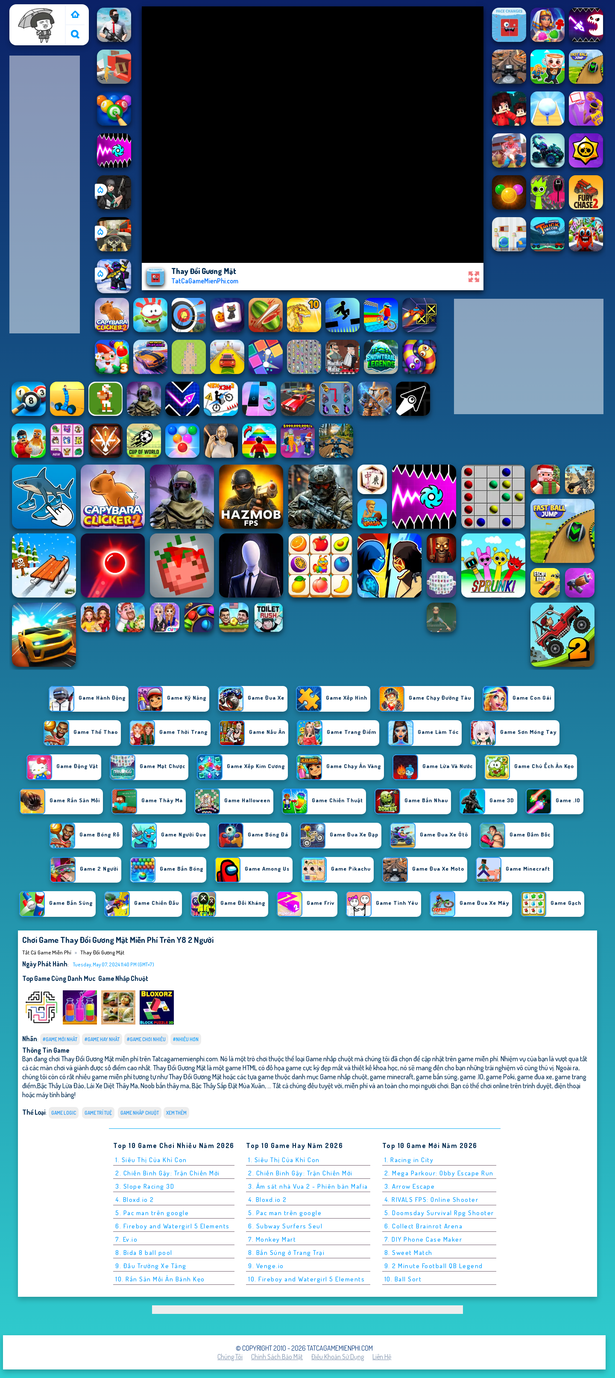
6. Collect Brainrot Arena (423, 1226)
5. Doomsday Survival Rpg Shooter (439, 1213)
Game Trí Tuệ (98, 1113)
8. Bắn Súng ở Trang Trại (286, 1252)
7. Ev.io (126, 1239)
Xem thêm (176, 1113)
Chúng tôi (230, 1356)
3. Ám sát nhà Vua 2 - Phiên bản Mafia (308, 1186)
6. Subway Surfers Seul (285, 1226)
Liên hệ (381, 1356)
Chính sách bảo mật (277, 1356)
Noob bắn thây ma (165, 1085)
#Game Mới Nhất (60, 1039)
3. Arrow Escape (409, 1186)
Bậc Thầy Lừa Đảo (60, 1085)
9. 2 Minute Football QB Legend (433, 1266)
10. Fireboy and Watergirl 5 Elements (306, 1279)
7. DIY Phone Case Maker (423, 1239)
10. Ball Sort (403, 1279)
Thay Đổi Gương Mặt (102, 952)
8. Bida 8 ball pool (144, 1252)
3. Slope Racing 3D (144, 1186)
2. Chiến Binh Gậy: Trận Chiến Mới (167, 1173)
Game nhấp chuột (123, 978)
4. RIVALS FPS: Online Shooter (431, 1199)
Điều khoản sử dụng (337, 1356)
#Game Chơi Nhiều (146, 1039)
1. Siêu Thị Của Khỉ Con (151, 1160)
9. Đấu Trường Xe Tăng (151, 1266)
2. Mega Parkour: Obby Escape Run (439, 1173)
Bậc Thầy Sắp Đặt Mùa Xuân (228, 1085)
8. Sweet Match (408, 1252)
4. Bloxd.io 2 (134, 1199)
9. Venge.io (266, 1266)
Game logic (63, 1113)
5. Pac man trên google (152, 1213)
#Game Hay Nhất (102, 1039)
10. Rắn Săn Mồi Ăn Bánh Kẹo (160, 1279)
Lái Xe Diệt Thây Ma (112, 1085)
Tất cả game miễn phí (37, 14)
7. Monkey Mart (272, 1239)
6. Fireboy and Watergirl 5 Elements (172, 1226)
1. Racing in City (409, 1160)
